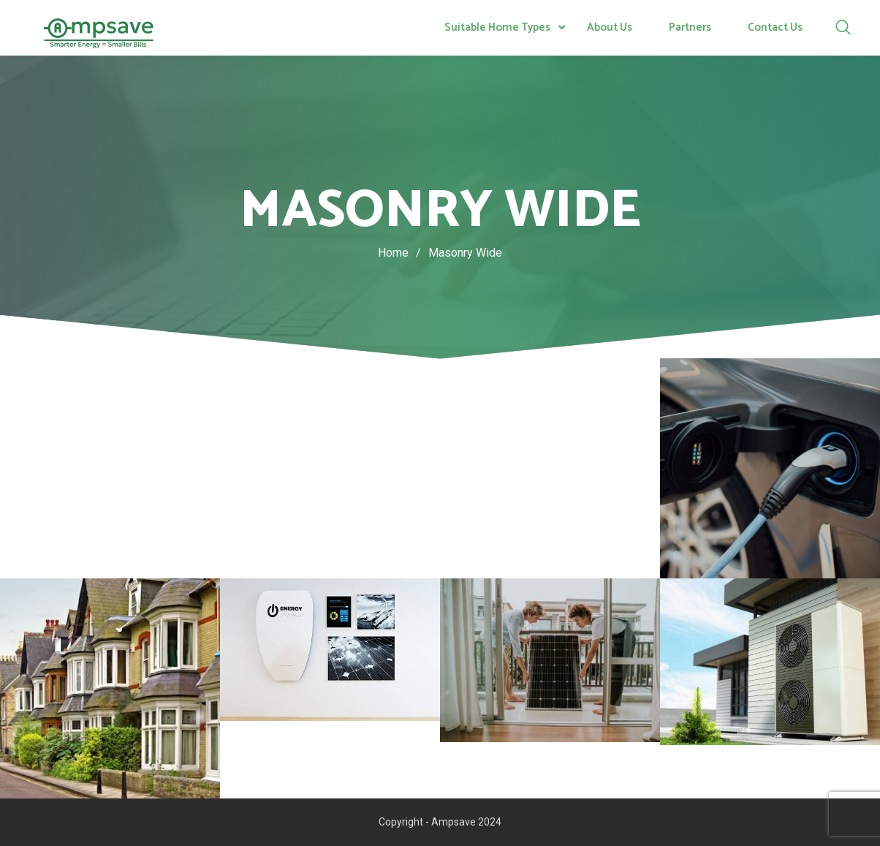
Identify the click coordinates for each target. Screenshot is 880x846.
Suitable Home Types (497, 27)
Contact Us (775, 27)
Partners (690, 27)
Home (393, 253)
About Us (609, 27)
